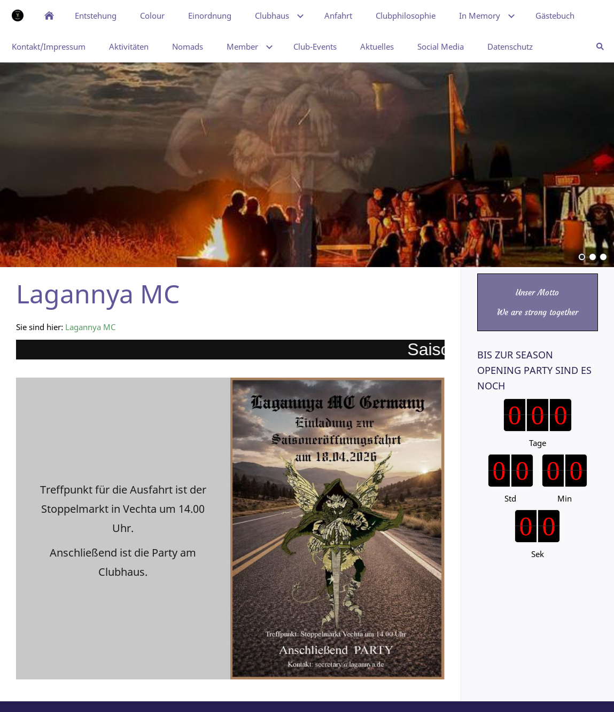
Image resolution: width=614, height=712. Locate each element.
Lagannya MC (90, 327)
